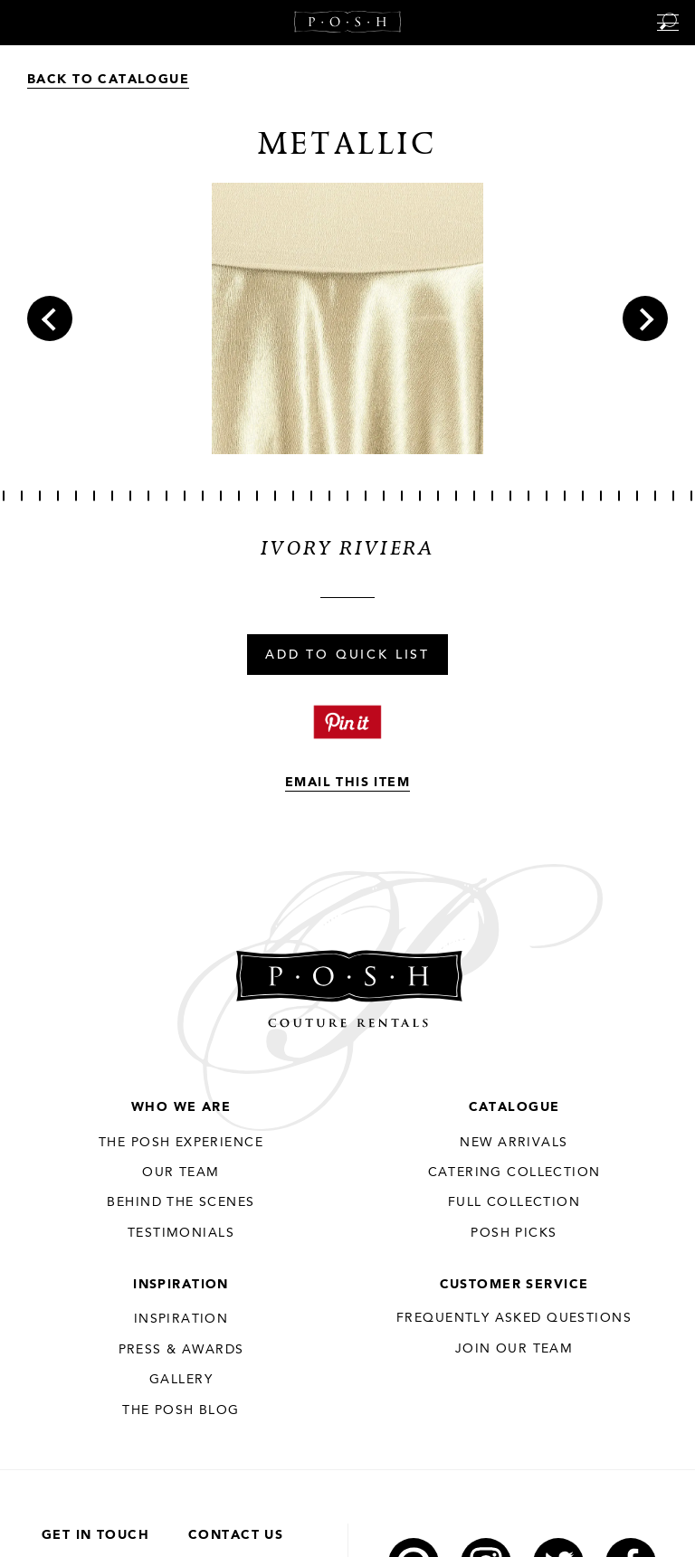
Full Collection (514, 1202)
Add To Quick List (347, 656)
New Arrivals (513, 1142)
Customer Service (514, 1284)
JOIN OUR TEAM (514, 1349)
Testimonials (181, 1233)
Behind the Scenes (180, 1202)
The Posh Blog (180, 1410)
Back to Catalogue (108, 79)
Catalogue (514, 1107)
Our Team (180, 1172)
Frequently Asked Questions (514, 1318)
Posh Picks (514, 1233)
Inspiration (181, 1284)
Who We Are (181, 1107)
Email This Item (347, 782)
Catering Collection (514, 1172)
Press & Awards (181, 1349)
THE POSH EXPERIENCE (181, 1142)
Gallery (181, 1379)
